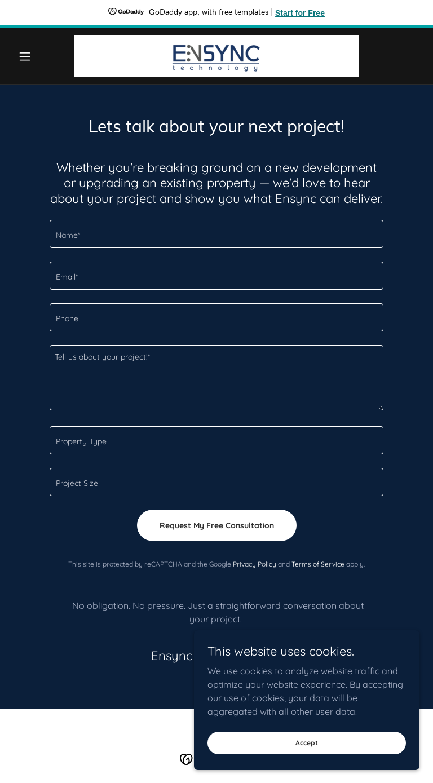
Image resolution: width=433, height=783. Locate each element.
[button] (44, 56)
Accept (306, 742)
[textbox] (216, 234)
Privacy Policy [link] (254, 564)
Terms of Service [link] (317, 564)
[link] (216, 56)
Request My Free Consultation (217, 525)
